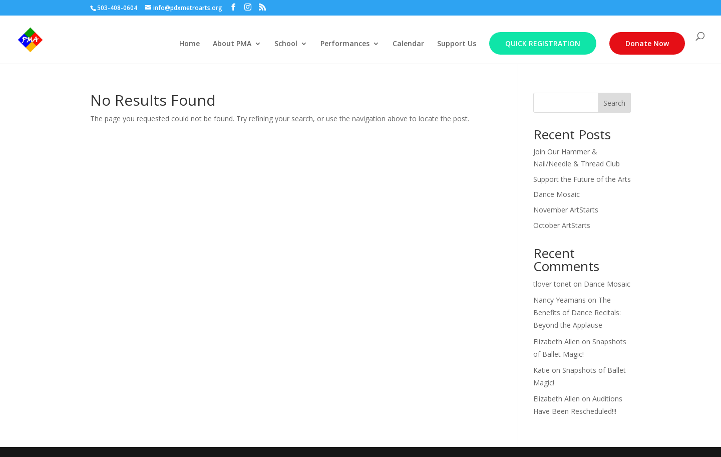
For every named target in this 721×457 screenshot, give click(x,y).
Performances (345, 44)
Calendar (408, 44)
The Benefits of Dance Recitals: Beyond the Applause (577, 312)
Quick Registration (542, 43)
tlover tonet (552, 284)
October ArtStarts (561, 225)
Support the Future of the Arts (582, 179)
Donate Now (647, 43)
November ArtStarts (565, 209)
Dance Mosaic (556, 194)
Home (189, 44)
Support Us (456, 44)
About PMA (232, 44)
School (285, 44)
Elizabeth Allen (556, 341)
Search (614, 103)
